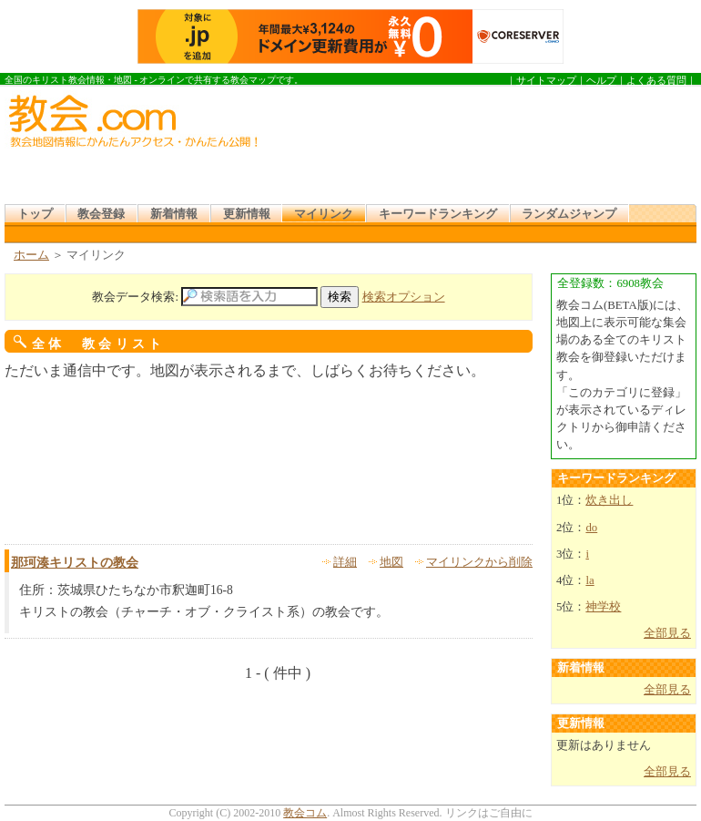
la (589, 580)
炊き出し (609, 500)
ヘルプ (601, 80)
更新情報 (246, 214)
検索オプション (403, 297)
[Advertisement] (347, 147)
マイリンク (323, 214)
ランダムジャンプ (569, 214)
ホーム (31, 255)
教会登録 (101, 214)
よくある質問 (656, 80)
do (591, 527)
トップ (35, 214)
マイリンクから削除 (479, 562)
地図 (391, 562)
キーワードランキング (438, 214)
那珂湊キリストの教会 (74, 563)
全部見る (667, 633)
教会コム (305, 812)
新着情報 (174, 214)
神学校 (603, 606)
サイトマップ (546, 80)
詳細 (345, 562)
